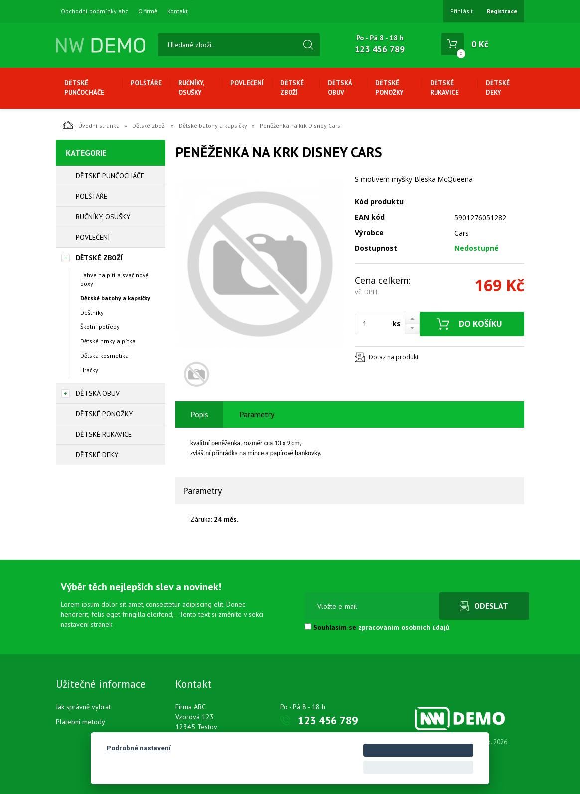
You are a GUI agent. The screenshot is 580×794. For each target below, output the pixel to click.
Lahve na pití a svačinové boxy (114, 279)
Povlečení (247, 83)
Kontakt (177, 11)
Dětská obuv (340, 88)
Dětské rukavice (444, 88)
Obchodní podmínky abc (94, 11)
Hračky (89, 370)
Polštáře (146, 83)
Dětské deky (498, 88)
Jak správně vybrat (83, 706)
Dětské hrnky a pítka (108, 341)
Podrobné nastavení (139, 748)
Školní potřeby (100, 326)
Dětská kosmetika (104, 355)
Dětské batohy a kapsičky (213, 125)
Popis (199, 414)
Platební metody (80, 721)
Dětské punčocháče (84, 88)
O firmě (147, 11)
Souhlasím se (377, 627)
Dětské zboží (292, 88)
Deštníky (92, 312)
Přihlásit (461, 11)
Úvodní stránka (91, 125)
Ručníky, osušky (191, 88)
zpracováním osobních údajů (404, 627)
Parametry (256, 414)
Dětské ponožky (389, 88)
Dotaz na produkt (394, 357)
